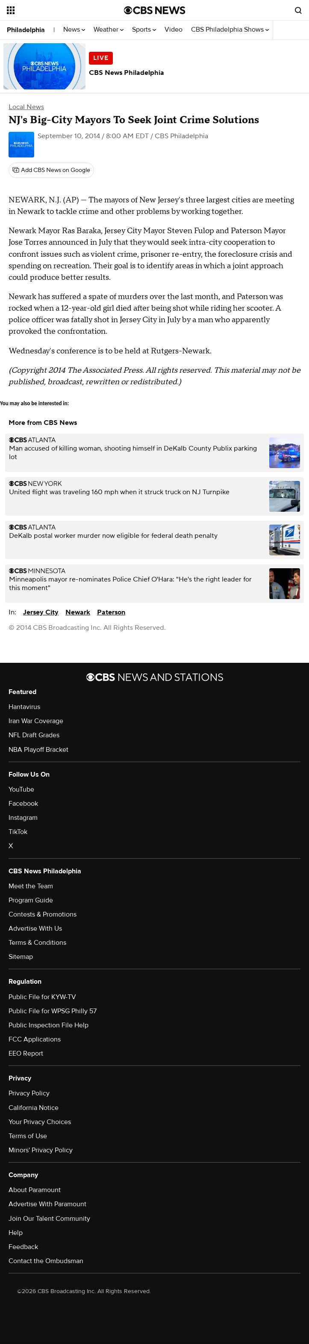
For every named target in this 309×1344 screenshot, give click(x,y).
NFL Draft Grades (34, 735)
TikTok (18, 831)
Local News (26, 107)
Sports (144, 30)
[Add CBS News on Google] (51, 170)
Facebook (23, 803)
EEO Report (26, 1053)
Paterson (111, 612)
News (74, 30)
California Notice (34, 1107)
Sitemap (21, 956)
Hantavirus (24, 706)
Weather (109, 30)
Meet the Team (31, 886)
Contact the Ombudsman (46, 1261)
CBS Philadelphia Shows (230, 30)
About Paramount (35, 1190)
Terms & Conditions (37, 942)
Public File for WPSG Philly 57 (53, 1011)
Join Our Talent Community (49, 1218)
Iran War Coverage (36, 721)
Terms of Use (28, 1136)
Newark (77, 612)
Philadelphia (26, 30)
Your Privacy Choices (40, 1122)
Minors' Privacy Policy (41, 1150)
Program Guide (31, 900)
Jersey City (41, 612)
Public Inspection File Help (48, 1025)
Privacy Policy (29, 1093)
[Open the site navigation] (56, 10)
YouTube (21, 789)
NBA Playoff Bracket (38, 749)
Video (173, 30)
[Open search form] (298, 10)
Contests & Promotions (43, 914)
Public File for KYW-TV (42, 997)
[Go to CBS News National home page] (154, 10)
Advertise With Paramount (47, 1204)
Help (16, 1232)
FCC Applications (35, 1039)
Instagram (23, 817)
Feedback (23, 1246)
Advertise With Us (35, 928)
